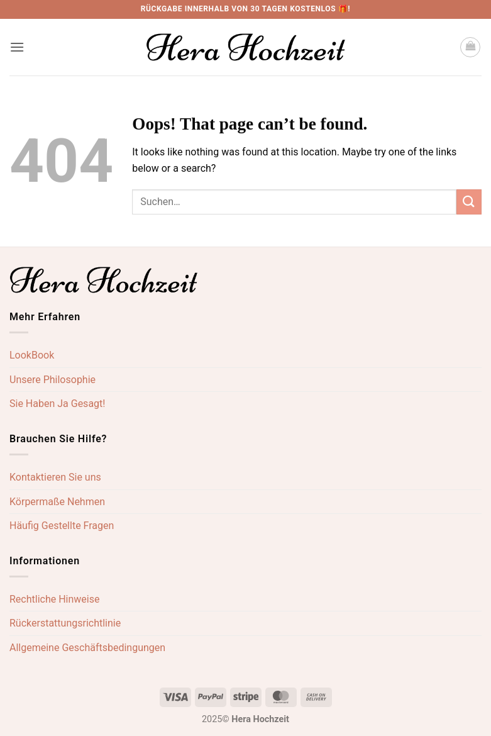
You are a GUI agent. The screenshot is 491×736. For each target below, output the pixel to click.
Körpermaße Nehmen (57, 502)
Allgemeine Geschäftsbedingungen (87, 648)
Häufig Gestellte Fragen (61, 526)
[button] (17, 46)
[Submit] (469, 201)
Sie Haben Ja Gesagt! (57, 404)
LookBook (31, 355)
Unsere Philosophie (52, 380)
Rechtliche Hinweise (54, 599)
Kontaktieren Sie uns (55, 477)
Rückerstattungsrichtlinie (65, 623)
